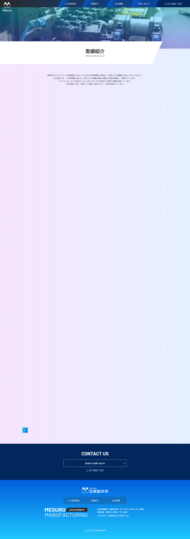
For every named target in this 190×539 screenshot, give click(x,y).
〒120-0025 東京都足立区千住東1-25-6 (113, 515)
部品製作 (70, 3)
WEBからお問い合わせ (95, 463)
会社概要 (119, 3)
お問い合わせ (143, 3)
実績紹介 (95, 3)
